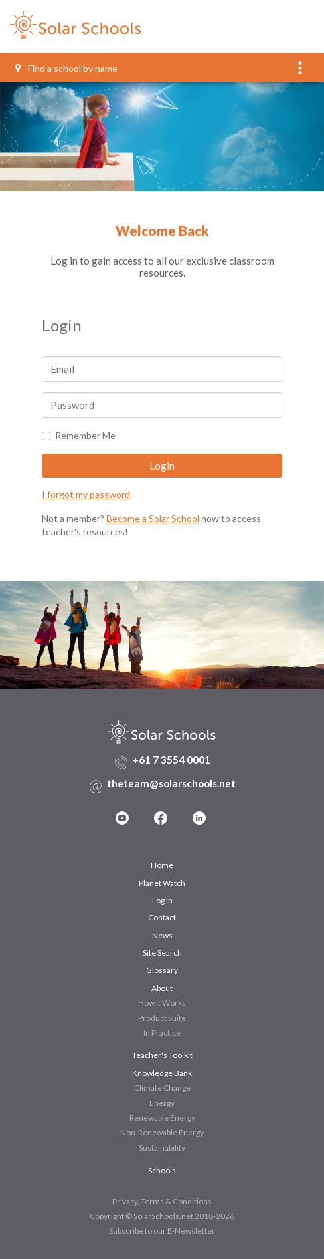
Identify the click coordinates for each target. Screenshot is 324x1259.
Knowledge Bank (162, 1073)
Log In (162, 900)
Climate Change (162, 1088)
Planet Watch (162, 883)
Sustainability (162, 1148)
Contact (162, 917)
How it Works (162, 1003)
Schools (162, 1170)
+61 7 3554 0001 (171, 760)
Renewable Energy (162, 1118)
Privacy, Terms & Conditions (162, 1201)
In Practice (162, 1033)
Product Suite (162, 1018)
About (162, 988)
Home (162, 865)
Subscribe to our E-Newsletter (162, 1231)
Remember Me (85, 435)
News (162, 935)
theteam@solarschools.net (171, 783)
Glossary (162, 970)
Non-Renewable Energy (162, 1132)
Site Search (162, 953)
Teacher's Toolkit (162, 1055)
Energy (162, 1103)
